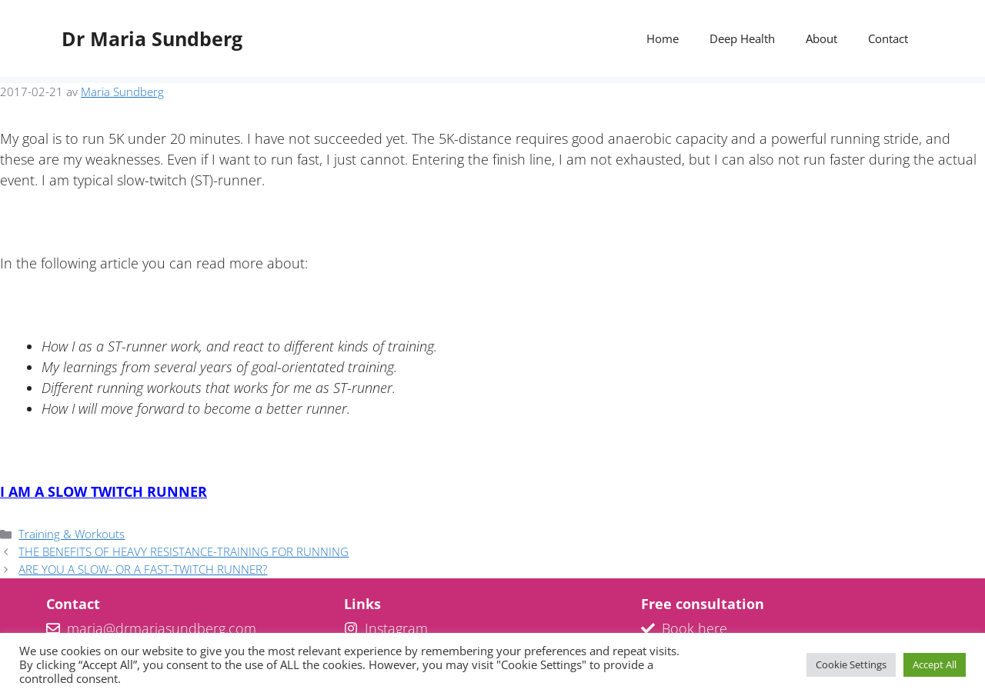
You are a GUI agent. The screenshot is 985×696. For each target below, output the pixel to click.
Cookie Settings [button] (851, 664)
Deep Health (742, 38)
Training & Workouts (71, 533)
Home (662, 38)
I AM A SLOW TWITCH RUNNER (103, 491)
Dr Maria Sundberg (152, 38)
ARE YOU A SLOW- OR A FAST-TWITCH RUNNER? (142, 569)
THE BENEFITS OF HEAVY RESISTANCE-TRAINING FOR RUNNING (183, 551)
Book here (694, 628)
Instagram (396, 628)
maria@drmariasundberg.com (161, 628)
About (821, 38)
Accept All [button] (935, 664)
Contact (888, 38)
